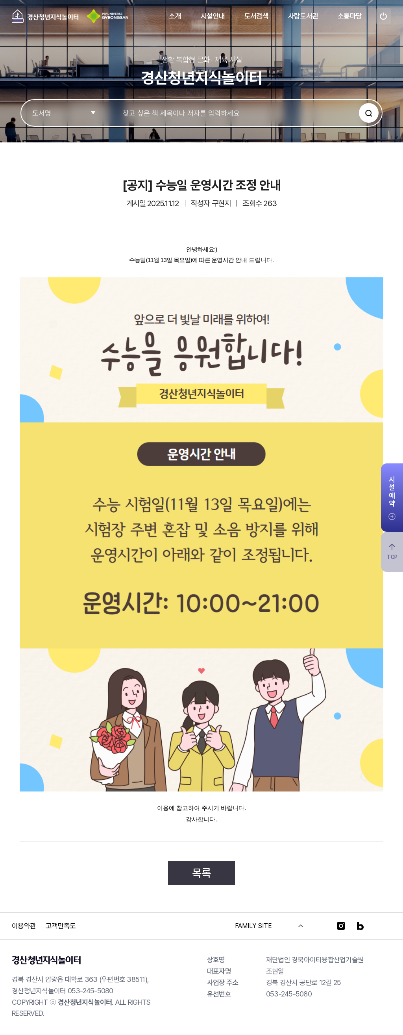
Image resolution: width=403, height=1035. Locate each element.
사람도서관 (303, 16)
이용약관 (24, 926)
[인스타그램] (341, 926)
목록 (201, 873)
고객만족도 (61, 926)
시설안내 (213, 16)
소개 (175, 16)
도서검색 (256, 16)
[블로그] (360, 926)
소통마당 (350, 16)
